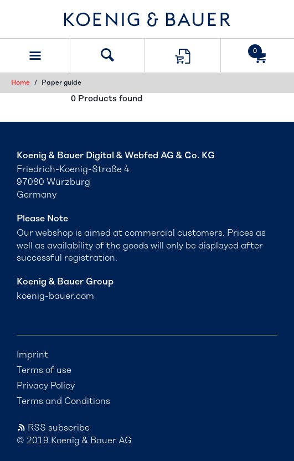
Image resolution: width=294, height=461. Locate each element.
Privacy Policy (46, 385)
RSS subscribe (53, 427)
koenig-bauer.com (55, 296)
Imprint (32, 354)
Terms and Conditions (63, 401)
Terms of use (44, 370)
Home (20, 82)
